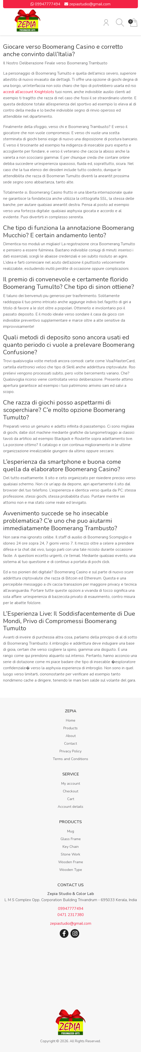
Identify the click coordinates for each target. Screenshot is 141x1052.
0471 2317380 (70, 914)
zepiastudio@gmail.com (87, 4)
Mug (70, 831)
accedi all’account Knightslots (28, 91)
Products (70, 728)
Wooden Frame (70, 862)
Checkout (70, 791)
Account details (70, 806)
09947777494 (45, 4)
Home (70, 720)
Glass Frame (71, 839)
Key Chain (71, 846)
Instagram (74, 933)
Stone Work (70, 854)
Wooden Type (70, 869)
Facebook (64, 933)
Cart (70, 799)
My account (70, 783)
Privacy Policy (70, 751)
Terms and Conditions (70, 758)
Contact (70, 743)
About (71, 735)
